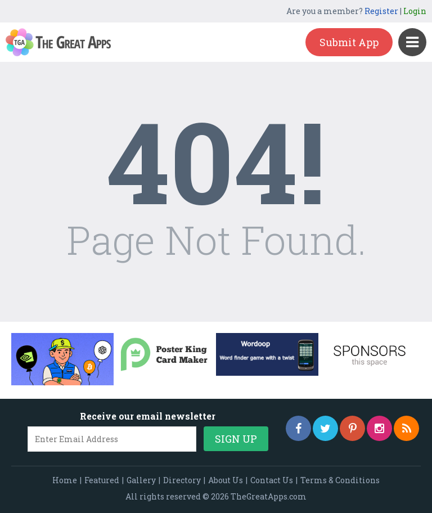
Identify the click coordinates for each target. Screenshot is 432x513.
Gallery (141, 480)
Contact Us (271, 480)
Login (414, 11)
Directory (182, 480)
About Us (225, 480)
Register (381, 11)
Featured (101, 480)
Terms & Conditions (340, 480)
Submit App (349, 42)
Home (64, 480)
